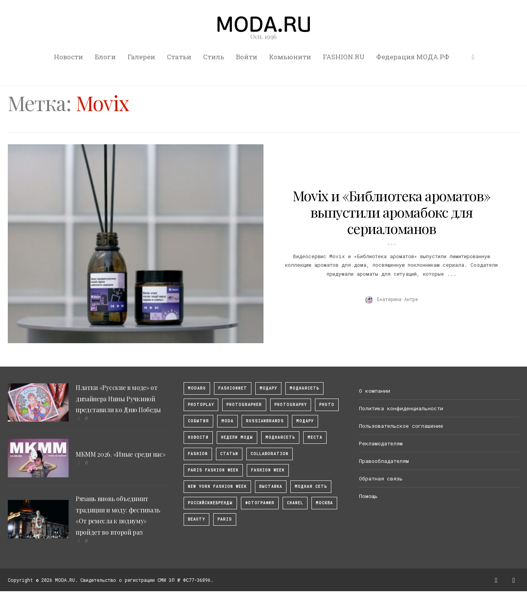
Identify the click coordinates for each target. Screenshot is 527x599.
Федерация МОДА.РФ (412, 56)
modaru (197, 388)
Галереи (141, 56)
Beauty (196, 519)
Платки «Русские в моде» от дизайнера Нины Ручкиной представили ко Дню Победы (118, 398)
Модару (305, 421)
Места (315, 437)
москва (324, 502)
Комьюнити (290, 56)
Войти (246, 56)
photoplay (201, 404)
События (198, 421)
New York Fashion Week (217, 486)
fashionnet (232, 388)
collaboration (269, 453)
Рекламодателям (381, 443)
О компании (374, 390)
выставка (270, 486)
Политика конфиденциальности (401, 408)
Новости (68, 56)
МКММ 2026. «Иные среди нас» (120, 454)
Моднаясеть (280, 437)
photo (326, 404)
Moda (227, 421)
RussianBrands (265, 421)
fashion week (268, 470)
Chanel (295, 502)
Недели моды (237, 437)
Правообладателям (384, 460)
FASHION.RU (343, 56)
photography (290, 404)
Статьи (179, 56)
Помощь (368, 496)
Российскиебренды (210, 502)
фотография (259, 502)
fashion (198, 453)
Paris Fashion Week (213, 470)
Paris (225, 519)
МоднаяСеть (304, 388)
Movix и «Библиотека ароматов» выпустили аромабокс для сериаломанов (391, 211)
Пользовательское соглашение (401, 425)
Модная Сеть (311, 486)
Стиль (213, 56)
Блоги (105, 56)
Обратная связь (381, 478)
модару (268, 388)
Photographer (244, 404)
